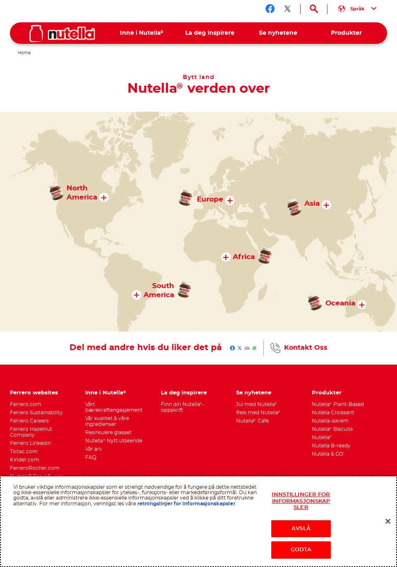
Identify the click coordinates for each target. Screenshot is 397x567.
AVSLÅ (301, 528)
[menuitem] (142, 33)
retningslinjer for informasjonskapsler (186, 503)
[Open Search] (314, 9)
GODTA (301, 550)
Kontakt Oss (306, 347)
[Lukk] (388, 521)
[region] (198, 521)
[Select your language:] (357, 9)
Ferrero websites (34, 393)
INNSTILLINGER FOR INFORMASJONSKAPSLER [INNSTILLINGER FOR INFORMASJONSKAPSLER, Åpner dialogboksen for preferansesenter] (301, 501)
